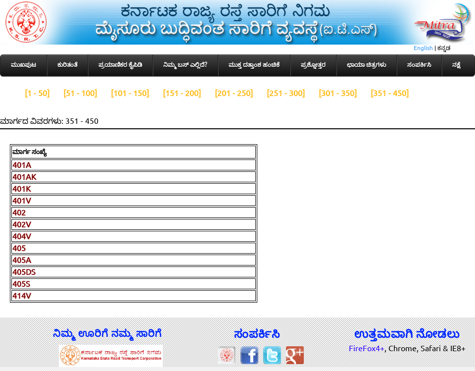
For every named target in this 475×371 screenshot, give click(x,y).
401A (21, 164)
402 (19, 212)
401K (21, 188)
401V (21, 200)
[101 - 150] (130, 93)
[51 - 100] (80, 93)
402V (21, 224)
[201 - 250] (234, 93)
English (423, 48)
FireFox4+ (366, 348)
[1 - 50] (37, 93)
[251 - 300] (286, 93)
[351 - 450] (390, 93)
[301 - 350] (338, 93)
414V (21, 295)
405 (19, 248)
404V (21, 236)
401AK (24, 176)
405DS (24, 271)
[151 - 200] (182, 93)
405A (21, 260)
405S (21, 283)
